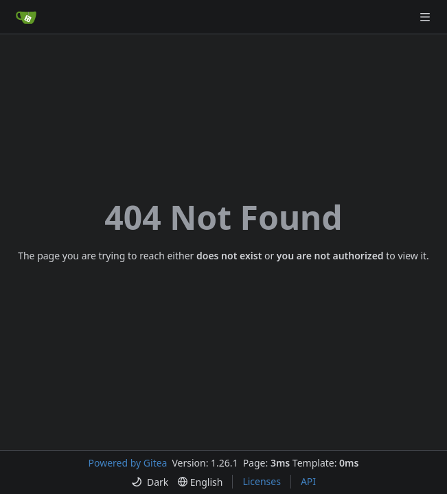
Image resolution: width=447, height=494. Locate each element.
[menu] (149, 482)
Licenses (261, 481)
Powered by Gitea (128, 462)
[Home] (26, 17)
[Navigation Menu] (426, 16)
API (308, 481)
